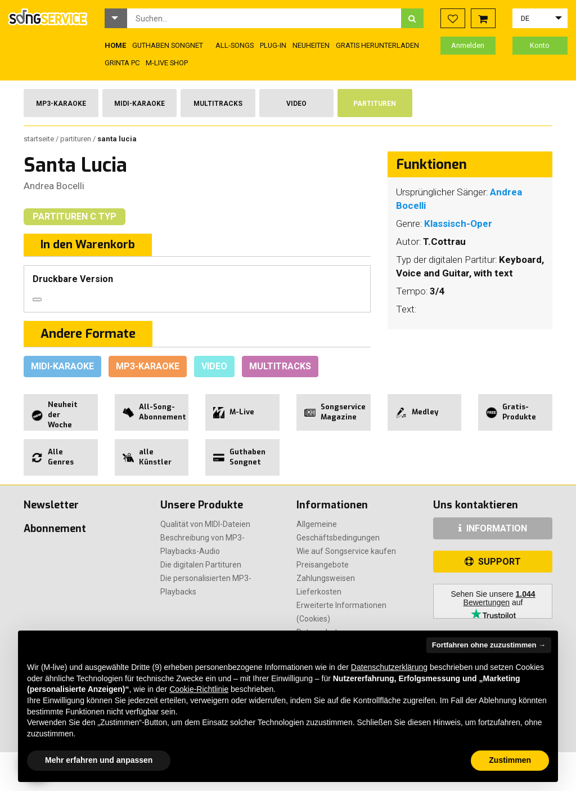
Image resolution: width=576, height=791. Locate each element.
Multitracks (218, 104)
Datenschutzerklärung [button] (389, 667)
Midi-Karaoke (139, 104)
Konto (540, 45)
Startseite (40, 139)
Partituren (374, 104)
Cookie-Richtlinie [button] (198, 689)
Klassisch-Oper (458, 223)
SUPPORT (493, 561)
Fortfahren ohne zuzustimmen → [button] (489, 645)
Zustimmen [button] (510, 760)
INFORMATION (492, 528)
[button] (116, 18)
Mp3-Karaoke (61, 104)
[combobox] (264, 18)
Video (296, 104)
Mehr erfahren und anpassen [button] (98, 760)
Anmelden (467, 45)
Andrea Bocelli (54, 185)
